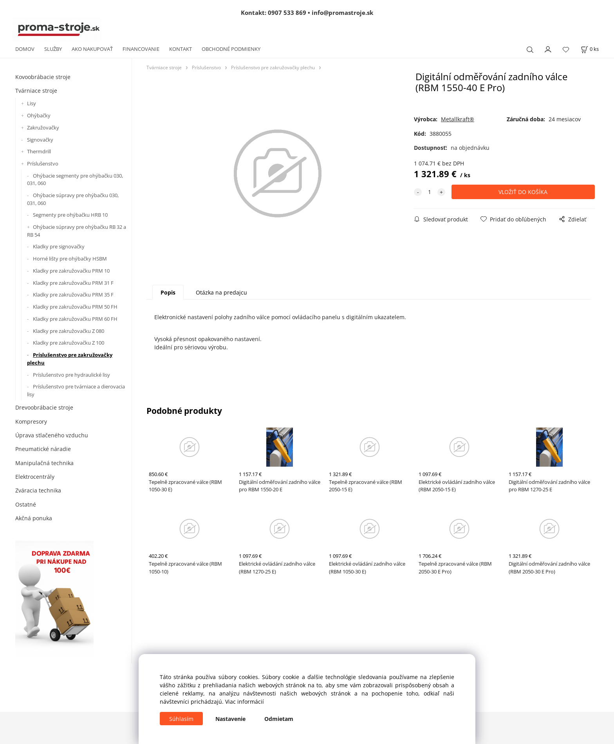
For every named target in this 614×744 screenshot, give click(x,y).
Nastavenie (230, 718)
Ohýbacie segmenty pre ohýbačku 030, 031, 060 (75, 179)
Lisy (31, 103)
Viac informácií (244, 701)
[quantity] (429, 192)
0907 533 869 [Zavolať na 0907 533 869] (287, 12)
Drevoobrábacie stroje (44, 407)
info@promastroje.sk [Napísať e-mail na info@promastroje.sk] (342, 12)
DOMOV (24, 48)
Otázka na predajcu (221, 292)
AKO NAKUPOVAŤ (92, 48)
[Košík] (590, 49)
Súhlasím (181, 718)
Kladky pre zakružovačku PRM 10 (71, 270)
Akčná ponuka (33, 518)
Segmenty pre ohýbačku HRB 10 (70, 214)
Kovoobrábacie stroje (42, 77)
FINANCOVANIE (141, 48)
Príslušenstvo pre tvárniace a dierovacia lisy (76, 390)
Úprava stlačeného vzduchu (51, 435)
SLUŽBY (53, 48)
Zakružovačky (43, 127)
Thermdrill (39, 151)
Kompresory (31, 421)
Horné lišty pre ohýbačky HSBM (70, 258)
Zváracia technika (38, 490)
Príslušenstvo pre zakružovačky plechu (69, 358)
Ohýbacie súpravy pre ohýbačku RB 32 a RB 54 (76, 230)
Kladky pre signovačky (59, 246)
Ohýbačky (39, 115)
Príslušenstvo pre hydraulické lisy (71, 374)
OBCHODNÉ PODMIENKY (231, 48)
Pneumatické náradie (43, 449)
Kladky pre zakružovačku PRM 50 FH (75, 306)
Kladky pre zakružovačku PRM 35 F (73, 294)
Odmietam (278, 718)
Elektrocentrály (34, 476)
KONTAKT (180, 48)
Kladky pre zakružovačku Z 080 (68, 330)
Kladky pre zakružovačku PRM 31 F (73, 282)
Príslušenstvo (42, 163)
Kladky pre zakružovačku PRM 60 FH (75, 318)
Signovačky (40, 139)
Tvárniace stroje (36, 90)
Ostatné (25, 504)
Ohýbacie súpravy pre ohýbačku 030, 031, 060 (73, 199)
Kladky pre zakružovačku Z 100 (68, 342)
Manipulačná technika (44, 463)
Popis (168, 292)
